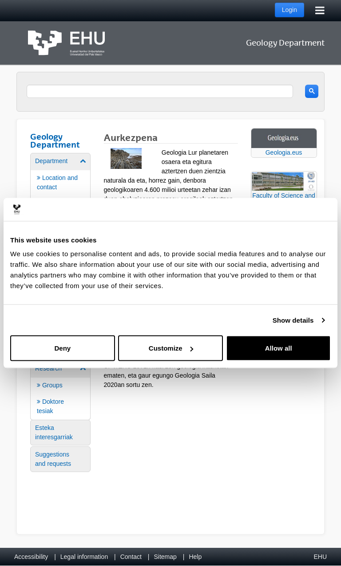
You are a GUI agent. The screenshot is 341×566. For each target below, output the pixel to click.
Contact (131, 556)
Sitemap (165, 556)
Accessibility (31, 556)
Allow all (278, 348)
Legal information (84, 556)
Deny (62, 348)
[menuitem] (60, 389)
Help (195, 556)
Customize (171, 348)
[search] (160, 91)
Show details (293, 320)
